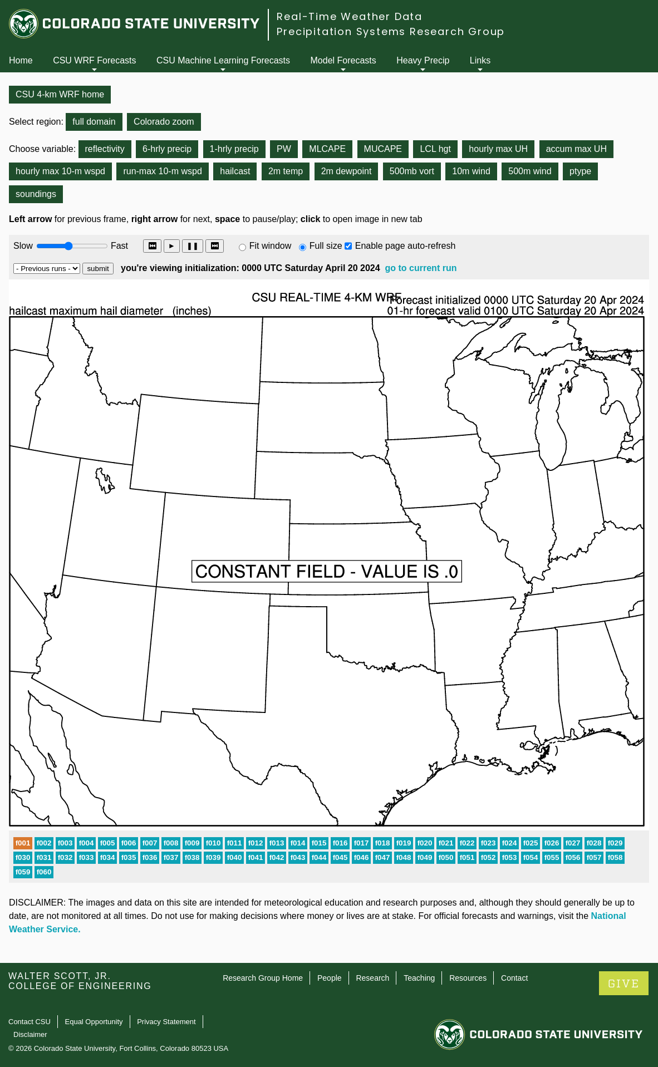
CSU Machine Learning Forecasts (223, 60)
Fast (118, 245)
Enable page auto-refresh (405, 245)
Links (480, 60)
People (329, 977)
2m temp (285, 171)
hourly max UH (498, 149)
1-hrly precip (234, 149)
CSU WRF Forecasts (94, 60)
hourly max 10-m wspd (60, 171)
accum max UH (576, 149)
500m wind (529, 171)
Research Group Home (263, 977)
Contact (514, 977)
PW (284, 149)
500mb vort (412, 171)
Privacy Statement (166, 1021)
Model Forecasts (343, 60)
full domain (93, 121)
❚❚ (192, 246)
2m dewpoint (346, 171)
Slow (23, 245)
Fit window (270, 245)
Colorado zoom (164, 121)
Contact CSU (29, 1021)
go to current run (421, 268)
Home (21, 60)
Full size (326, 245)
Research (372, 977)
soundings (36, 194)
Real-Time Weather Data (350, 16)
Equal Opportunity (94, 1021)
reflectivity (105, 149)
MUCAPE (383, 149)
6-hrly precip (167, 149)
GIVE (624, 984)
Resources (468, 977)
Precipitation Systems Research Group (391, 31)
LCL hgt (435, 149)
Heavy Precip (422, 60)
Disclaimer (30, 1034)
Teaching (419, 977)
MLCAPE (327, 149)
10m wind (471, 171)
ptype (580, 171)
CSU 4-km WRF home (60, 94)
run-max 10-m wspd (162, 171)
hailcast (235, 171)
